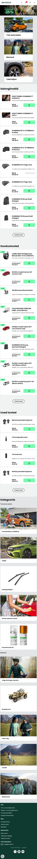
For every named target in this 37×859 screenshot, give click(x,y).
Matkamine (6, 797)
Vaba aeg (5, 738)
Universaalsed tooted (9, 618)
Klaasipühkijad (7, 589)
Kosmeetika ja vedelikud (10, 531)
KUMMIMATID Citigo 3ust (22, 165)
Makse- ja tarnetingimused (9, 810)
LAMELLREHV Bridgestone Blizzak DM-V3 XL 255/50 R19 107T (23, 255)
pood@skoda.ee (8, 844)
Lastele (4, 767)
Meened (10, 57)
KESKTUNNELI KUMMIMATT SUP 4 (22, 114)
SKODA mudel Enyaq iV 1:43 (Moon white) (23, 382)
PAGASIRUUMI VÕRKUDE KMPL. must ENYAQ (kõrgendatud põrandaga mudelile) (22, 309)
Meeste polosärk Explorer (22, 420)
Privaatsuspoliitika (6, 813)
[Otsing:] (21, 2)
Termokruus (17, 454)
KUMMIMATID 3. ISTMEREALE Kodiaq (23, 131)
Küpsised (24, 847)
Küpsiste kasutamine (7, 815)
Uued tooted (5, 824)
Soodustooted (5, 822)
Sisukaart (4, 827)
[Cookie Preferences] (2, 856)
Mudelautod (6, 709)
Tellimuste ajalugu (6, 836)
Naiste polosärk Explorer (22, 472)
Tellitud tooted (5, 838)
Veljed (4, 560)
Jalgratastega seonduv (10, 680)
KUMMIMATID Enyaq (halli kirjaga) (22, 217)
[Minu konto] (30, 2)
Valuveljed (11, 79)
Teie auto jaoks (13, 35)
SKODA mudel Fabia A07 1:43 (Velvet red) (22, 328)
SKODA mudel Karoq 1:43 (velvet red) (22, 273)
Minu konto (4, 833)
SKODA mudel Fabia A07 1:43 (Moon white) (22, 364)
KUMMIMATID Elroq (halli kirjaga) (22, 200)
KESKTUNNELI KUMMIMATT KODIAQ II (22, 97)
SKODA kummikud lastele (22, 290)
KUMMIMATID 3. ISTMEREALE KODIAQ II (23, 149)
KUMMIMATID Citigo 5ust (22, 182)
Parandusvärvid (7, 647)
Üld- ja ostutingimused (8, 808)
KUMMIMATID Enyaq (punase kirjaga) (20, 346)
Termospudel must (19, 437)
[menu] (34, 2)
